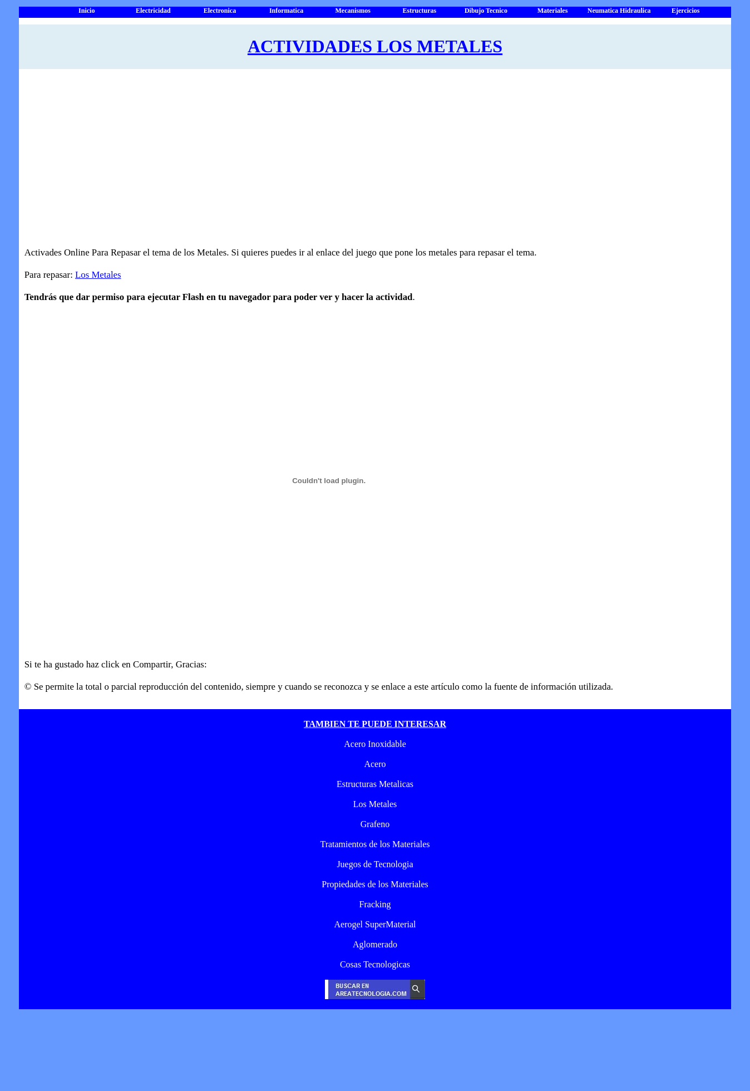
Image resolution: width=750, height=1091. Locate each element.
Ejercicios (685, 10)
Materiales (552, 10)
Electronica (220, 10)
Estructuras (419, 10)
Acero (375, 764)
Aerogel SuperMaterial (375, 924)
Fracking (375, 904)
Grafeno (375, 824)
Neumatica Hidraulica (619, 10)
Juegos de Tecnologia (375, 864)
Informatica (286, 10)
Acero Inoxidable (375, 744)
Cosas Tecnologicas (375, 964)
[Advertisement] (362, 164)
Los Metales (98, 274)
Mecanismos (353, 10)
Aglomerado (375, 944)
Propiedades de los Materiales (375, 884)
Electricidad (153, 10)
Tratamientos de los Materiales (375, 844)
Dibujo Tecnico (486, 10)
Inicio (86, 10)
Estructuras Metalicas (375, 784)
